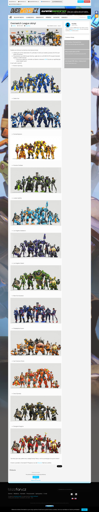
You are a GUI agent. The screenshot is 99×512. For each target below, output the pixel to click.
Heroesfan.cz (45, 1)
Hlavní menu (19, 17)
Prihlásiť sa (80, 1)
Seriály (65, 17)
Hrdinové (40, 17)
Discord (40, 463)
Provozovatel (30, 493)
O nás (45, 493)
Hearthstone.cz (33, 1)
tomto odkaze (77, 29)
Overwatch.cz (57, 1)
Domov (10, 493)
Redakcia (16, 493)
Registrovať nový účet (36, 480)
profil (71, 30)
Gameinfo (30, 17)
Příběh (48, 17)
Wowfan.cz (22, 1)
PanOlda (14, 25)
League (59, 25)
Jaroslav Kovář (17, 496)
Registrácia (87, 1)
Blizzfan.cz (12, 1)
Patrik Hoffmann (34, 496)
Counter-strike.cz (15, 4)
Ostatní (56, 17)
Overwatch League (53, 25)
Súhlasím (84, 509)
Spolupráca (39, 493)
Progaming (27, 25)
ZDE (46, 59)
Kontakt (22, 493)
